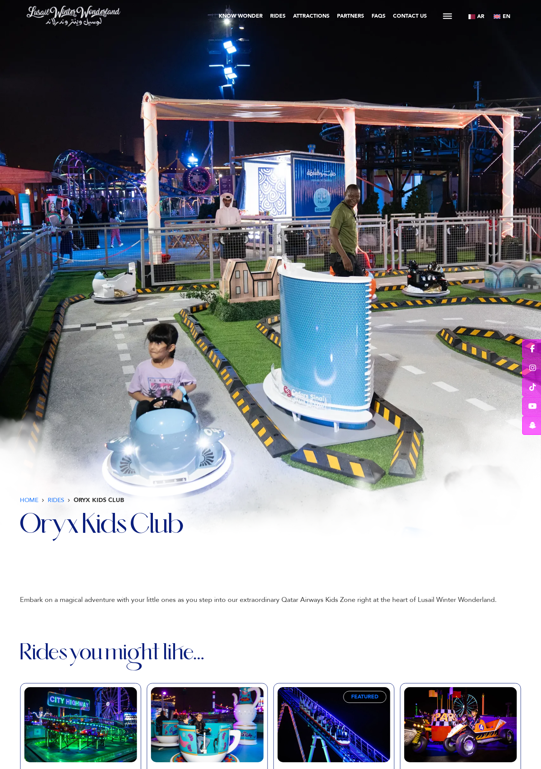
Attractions (311, 16)
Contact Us (410, 16)
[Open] (447, 16)
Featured (365, 696)
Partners (350, 16)
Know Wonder (241, 16)
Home (29, 500)
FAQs (378, 16)
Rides (278, 16)
